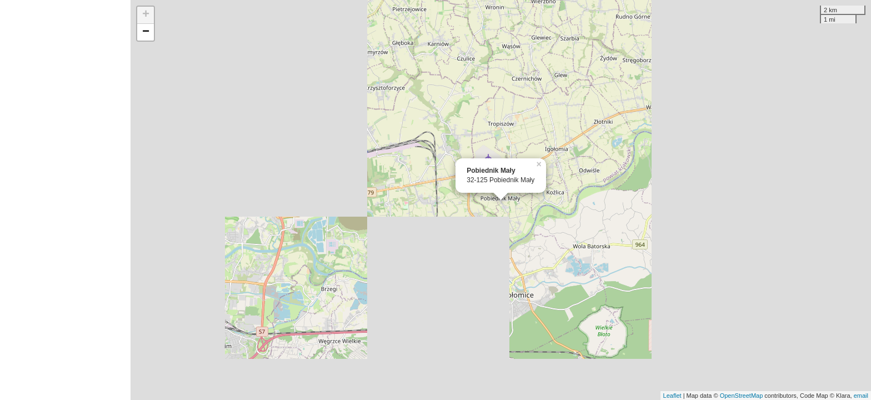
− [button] (145, 32)
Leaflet (672, 395)
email (861, 395)
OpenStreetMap (741, 395)
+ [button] (145, 15)
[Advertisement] (65, 200)
